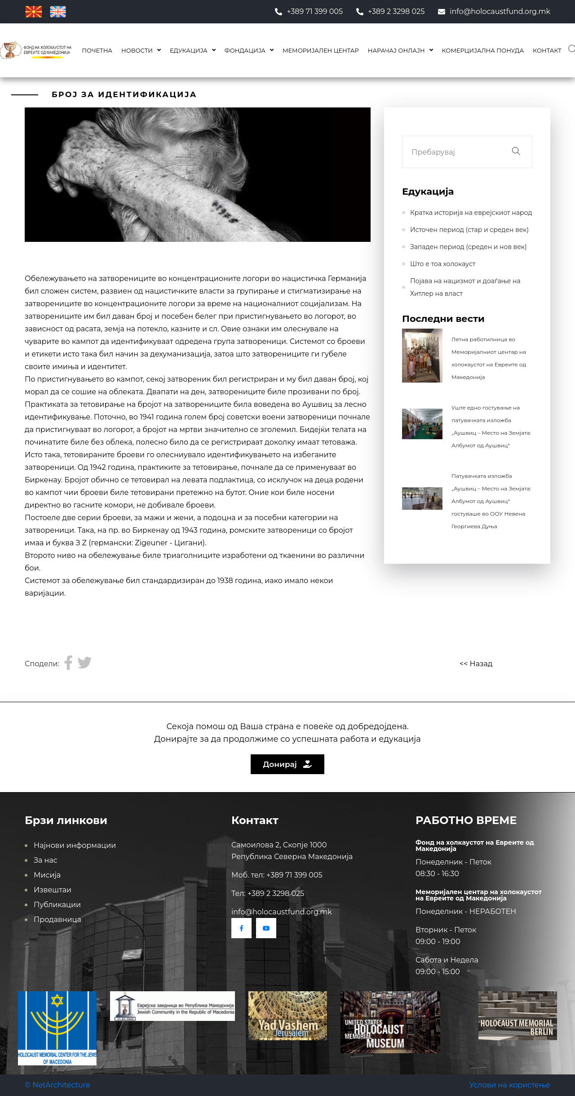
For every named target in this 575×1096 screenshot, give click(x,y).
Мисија (47, 875)
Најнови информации (75, 845)
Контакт (547, 50)
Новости (137, 50)
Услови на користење (509, 1085)
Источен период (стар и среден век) (469, 230)
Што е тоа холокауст (442, 264)
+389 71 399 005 (309, 11)
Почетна (97, 50)
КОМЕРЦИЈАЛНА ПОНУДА (483, 50)
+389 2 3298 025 (390, 11)
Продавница (57, 919)
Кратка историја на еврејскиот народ (471, 213)
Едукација (189, 50)
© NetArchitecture (57, 1085)
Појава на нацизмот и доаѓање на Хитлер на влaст (465, 287)
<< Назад (476, 663)
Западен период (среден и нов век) (468, 247)
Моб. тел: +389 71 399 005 (277, 875)
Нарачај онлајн (396, 50)
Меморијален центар (321, 50)
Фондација (245, 50)
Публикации (57, 904)
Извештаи (52, 890)
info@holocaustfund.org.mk (494, 11)
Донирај (287, 764)
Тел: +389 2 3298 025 (267, 893)
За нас (46, 860)
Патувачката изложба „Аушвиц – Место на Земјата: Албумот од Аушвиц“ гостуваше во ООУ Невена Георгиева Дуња (491, 501)
